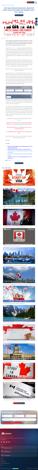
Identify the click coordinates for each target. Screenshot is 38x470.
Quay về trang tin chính (19, 403)
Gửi (12, 422)
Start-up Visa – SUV (13, 48)
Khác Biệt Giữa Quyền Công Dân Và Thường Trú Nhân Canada (14, 303)
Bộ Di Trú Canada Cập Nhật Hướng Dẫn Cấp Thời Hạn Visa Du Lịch (15, 342)
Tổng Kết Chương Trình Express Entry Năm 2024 (12, 245)
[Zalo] (36, 24)
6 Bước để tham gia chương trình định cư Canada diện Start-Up (19, 149)
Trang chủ (4, 5)
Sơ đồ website (35, 468)
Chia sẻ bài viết (9, 160)
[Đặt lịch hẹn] (36, 19)
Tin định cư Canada (10, 5)
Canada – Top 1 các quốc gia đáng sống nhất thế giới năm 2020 (19, 124)
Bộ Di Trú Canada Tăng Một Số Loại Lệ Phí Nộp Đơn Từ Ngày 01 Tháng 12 (17, 322)
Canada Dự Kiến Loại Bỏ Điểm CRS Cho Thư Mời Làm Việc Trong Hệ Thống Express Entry (19, 284)
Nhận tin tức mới (19, 15)
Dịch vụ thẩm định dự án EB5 (4, 463)
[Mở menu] (36, 2)
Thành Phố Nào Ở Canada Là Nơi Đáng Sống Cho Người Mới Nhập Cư (15, 265)
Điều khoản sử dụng (29, 468)
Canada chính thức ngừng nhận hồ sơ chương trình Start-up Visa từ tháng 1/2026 (17, 187)
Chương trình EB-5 (3, 461)
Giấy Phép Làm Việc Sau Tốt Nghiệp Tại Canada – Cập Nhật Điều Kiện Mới (16, 380)
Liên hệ (1, 465)
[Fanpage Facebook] (36, 21)
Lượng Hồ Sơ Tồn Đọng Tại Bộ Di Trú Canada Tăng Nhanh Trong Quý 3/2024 (17, 399)
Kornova (17, 127)
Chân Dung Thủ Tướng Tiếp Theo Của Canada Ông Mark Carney (15, 226)
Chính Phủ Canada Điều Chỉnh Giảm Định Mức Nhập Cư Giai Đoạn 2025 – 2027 (17, 361)
